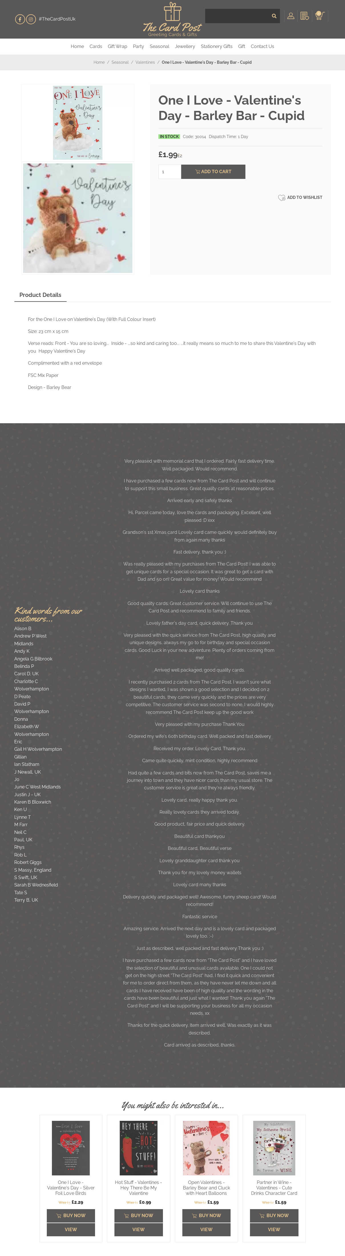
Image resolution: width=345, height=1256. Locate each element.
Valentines (145, 62)
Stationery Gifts (217, 46)
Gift (241, 46)
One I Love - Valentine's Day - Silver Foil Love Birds (71, 1188)
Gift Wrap (117, 46)
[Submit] (274, 19)
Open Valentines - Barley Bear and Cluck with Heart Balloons (206, 1188)
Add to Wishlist (300, 197)
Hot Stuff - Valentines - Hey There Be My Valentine (138, 1188)
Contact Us (262, 46)
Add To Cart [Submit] (213, 171)
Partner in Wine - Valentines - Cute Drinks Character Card (274, 1188)
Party (138, 46)
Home (77, 46)
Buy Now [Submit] (71, 1215)
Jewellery (185, 46)
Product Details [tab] (40, 294)
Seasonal (159, 46)
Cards (96, 46)
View (71, 1229)
